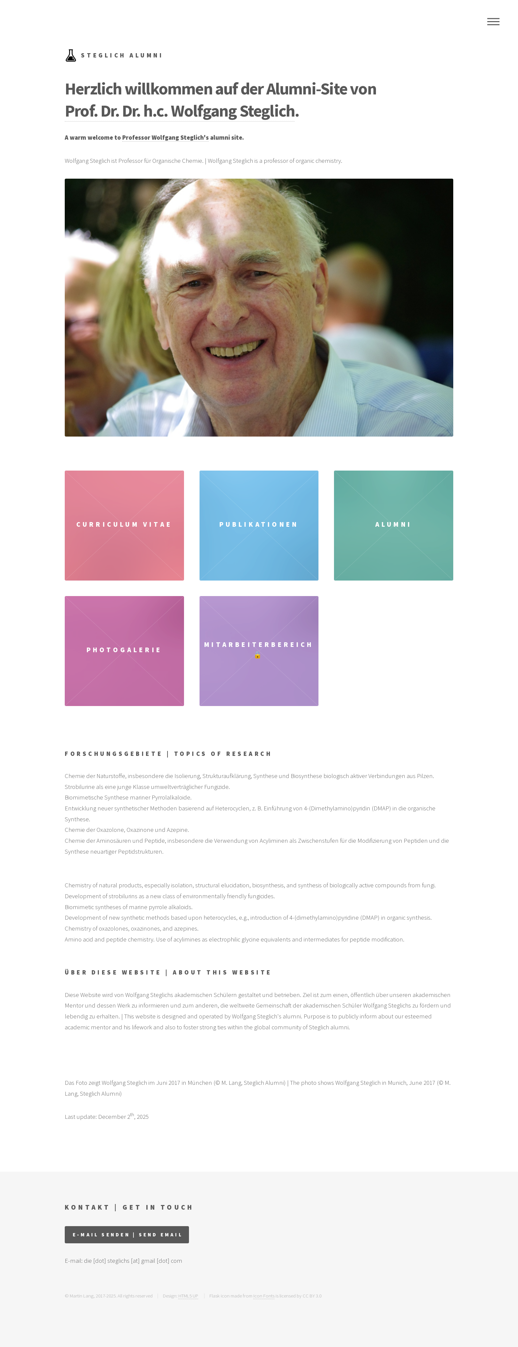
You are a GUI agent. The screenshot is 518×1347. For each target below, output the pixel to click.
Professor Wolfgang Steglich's (165, 137)
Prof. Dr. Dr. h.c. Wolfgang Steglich (180, 110)
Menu (493, 21)
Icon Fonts (264, 1296)
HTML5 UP (188, 1296)
